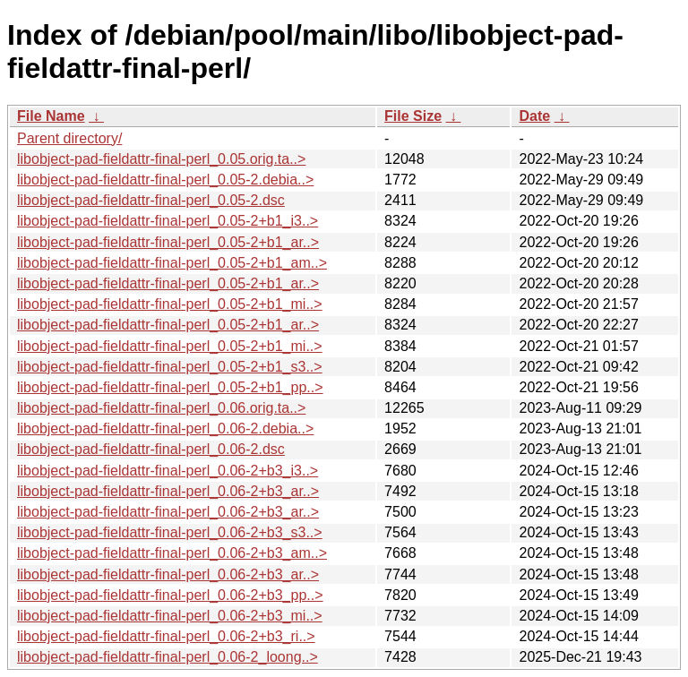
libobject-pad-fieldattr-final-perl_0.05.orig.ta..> (161, 159)
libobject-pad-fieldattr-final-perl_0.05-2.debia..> (165, 179)
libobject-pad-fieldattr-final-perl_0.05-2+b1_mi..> (169, 304)
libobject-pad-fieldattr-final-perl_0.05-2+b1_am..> (172, 262)
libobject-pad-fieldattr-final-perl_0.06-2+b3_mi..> (169, 615)
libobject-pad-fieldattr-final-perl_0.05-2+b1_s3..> (169, 366)
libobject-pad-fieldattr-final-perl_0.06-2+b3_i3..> (167, 470)
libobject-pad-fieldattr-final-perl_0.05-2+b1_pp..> (170, 387)
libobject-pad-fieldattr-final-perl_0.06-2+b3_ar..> (168, 491)
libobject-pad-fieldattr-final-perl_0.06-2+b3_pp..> (170, 595)
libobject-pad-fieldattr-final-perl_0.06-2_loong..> (167, 656)
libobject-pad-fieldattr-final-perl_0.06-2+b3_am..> (172, 553)
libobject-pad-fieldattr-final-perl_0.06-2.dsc (151, 449)
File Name (51, 116)
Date (534, 116)
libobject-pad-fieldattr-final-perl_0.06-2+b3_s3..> (169, 532)
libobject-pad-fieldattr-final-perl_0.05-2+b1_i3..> (167, 220)
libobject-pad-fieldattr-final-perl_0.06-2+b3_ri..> (166, 636)
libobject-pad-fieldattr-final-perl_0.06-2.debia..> (165, 428)
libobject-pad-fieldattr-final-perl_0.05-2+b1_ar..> (168, 242)
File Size (413, 116)
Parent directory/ (69, 138)
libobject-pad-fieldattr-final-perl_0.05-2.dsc (151, 200)
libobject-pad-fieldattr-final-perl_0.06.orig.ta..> (161, 408)
